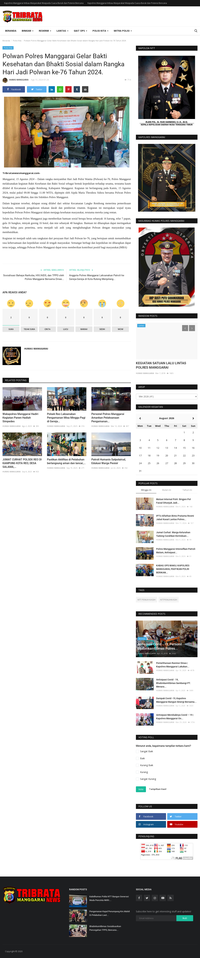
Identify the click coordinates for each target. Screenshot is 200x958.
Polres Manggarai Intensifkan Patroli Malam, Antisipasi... (175, 551)
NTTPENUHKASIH (168, 599)
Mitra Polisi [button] (123, 30)
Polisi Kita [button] (100, 30)
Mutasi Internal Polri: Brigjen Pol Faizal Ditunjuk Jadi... (173, 501)
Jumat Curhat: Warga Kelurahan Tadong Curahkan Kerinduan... (173, 534)
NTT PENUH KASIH (146, 599)
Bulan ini (166, 489)
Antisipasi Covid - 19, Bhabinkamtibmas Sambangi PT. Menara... (173, 683)
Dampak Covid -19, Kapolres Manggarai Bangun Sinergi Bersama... (176, 700)
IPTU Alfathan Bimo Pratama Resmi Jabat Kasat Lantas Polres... (175, 517)
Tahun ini (187, 489)
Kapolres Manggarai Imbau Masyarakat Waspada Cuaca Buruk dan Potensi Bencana (44, 3)
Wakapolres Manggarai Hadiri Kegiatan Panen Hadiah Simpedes (20, 417)
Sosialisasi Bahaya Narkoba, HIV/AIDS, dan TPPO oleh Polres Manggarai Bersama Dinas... (33, 277)
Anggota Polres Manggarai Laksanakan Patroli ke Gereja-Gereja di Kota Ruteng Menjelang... (96, 277)
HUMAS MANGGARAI (15, 80)
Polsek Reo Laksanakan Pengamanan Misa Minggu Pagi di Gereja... (66, 417)
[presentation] (117, 102)
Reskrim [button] (45, 30)
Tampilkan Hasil (157, 789)
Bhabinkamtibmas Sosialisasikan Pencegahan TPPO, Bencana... (105, 928)
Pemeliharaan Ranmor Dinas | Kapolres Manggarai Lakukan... (172, 665)
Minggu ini (146, 489)
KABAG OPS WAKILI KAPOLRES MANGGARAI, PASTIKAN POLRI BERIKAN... (172, 569)
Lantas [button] (62, 30)
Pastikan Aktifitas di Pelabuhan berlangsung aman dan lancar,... (66, 461)
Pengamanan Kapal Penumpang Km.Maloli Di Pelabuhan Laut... (109, 913)
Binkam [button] (27, 30)
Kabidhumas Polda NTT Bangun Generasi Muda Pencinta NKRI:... (109, 898)
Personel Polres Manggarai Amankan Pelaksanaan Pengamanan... (107, 417)
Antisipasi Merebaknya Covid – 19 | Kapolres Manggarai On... (174, 717)
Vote (140, 789)
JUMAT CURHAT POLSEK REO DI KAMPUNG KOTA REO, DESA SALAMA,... (22, 463)
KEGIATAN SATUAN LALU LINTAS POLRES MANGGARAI (161, 365)
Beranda (10, 30)
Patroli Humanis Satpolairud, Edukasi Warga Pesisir (108, 461)
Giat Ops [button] (80, 30)
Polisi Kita (17, 40)
